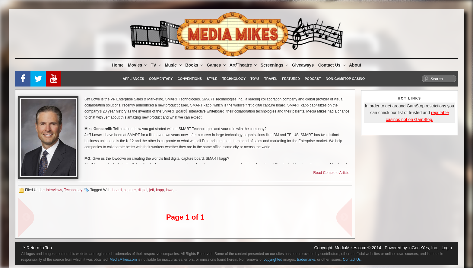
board (117, 190)
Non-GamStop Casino (345, 78)
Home (118, 65)
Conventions (189, 78)
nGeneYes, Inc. (423, 247)
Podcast (313, 78)
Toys (254, 78)
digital (142, 190)
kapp (160, 190)
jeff (151, 190)
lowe (169, 190)
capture (130, 190)
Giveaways (303, 65)
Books (194, 65)
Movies (138, 65)
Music (174, 65)
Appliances (133, 78)
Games (217, 65)
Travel (270, 78)
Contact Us (332, 65)
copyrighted (273, 259)
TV (156, 65)
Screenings (275, 65)
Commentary (161, 78)
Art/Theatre (244, 65)
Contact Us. (352, 259)
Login (447, 247)
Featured (291, 78)
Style (212, 78)
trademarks (306, 259)
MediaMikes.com (350, 247)
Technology (234, 78)
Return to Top (39, 247)
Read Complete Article (331, 173)
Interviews (54, 190)
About (355, 65)
